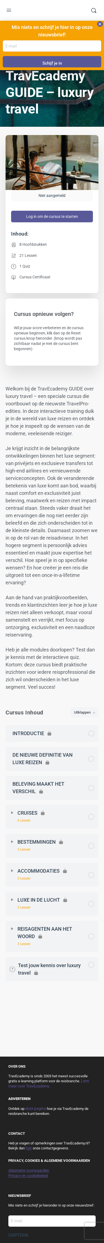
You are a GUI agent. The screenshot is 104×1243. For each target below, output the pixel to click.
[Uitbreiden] (12, 812)
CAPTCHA (18, 1235)
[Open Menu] (9, 11)
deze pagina (35, 1108)
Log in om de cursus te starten (52, 216)
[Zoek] (93, 10)
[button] (100, 24)
